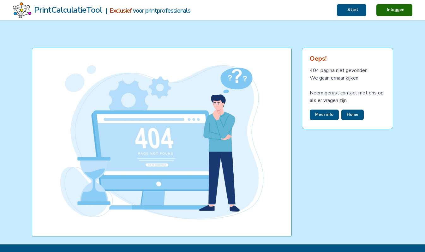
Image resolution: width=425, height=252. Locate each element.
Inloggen (395, 10)
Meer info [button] (324, 114)
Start (352, 10)
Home (352, 114)
